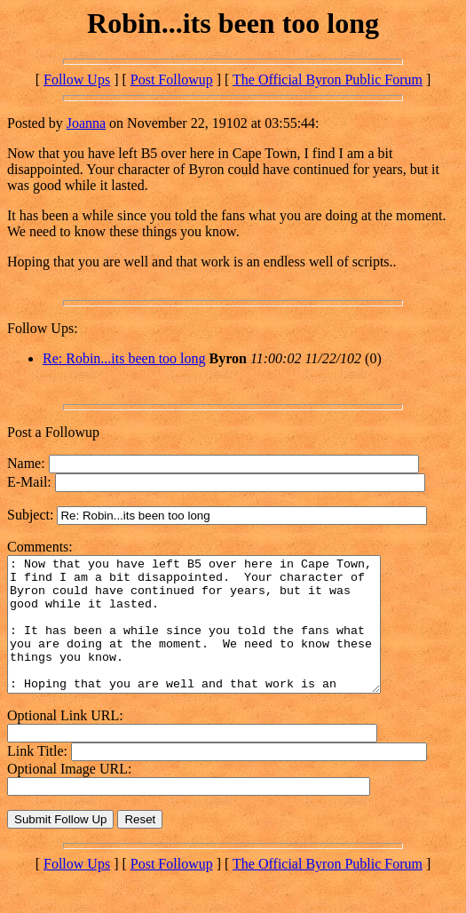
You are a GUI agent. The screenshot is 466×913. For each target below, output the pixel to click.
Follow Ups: (42, 328)
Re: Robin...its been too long (124, 358)
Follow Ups (76, 79)
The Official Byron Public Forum (328, 79)
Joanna (86, 123)
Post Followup (171, 79)
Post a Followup (53, 432)
